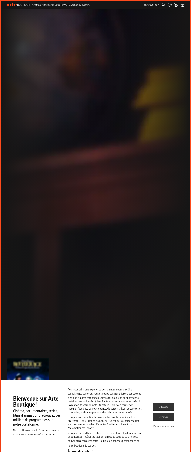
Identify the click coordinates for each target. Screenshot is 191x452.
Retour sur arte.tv (151, 4)
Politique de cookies (85, 446)
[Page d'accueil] (18, 4)
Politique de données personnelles (117, 441)
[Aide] (170, 4)
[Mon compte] (176, 4)
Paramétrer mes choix (163, 426)
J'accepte (163, 406)
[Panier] (182, 4)
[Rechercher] (163, 4)
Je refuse (164, 416)
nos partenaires (110, 394)
